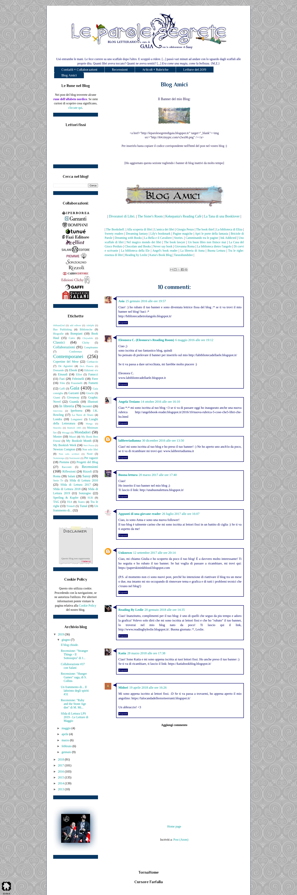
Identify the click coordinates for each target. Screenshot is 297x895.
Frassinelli (77, 383)
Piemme (64, 462)
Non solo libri (90, 449)
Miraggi (66, 432)
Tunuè (83, 506)
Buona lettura (128, 475)
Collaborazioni (64, 347)
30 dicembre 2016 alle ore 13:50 (163, 440)
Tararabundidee (183, 255)
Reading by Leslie (136, 255)
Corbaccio (92, 361)
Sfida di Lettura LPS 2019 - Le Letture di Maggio (74, 717)
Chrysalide (88, 338)
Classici (59, 342)
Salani (71, 476)
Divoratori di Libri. (122, 216)
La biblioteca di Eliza (229, 229)
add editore (75, 325)
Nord (89, 453)
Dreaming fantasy (137, 233)
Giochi (90, 393)
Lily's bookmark (160, 233)
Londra (57, 419)
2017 (61, 765)
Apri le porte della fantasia (211, 233)
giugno (66, 639)
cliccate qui (75, 107)
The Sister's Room (150, 216)
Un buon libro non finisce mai (207, 242)
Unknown (125, 553)
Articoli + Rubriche (155, 70)
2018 (61, 759)
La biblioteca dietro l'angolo (214, 246)
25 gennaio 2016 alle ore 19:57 (146, 301)
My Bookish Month (79, 440)
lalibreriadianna (129, 440)
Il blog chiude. (70, 644)
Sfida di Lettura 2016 (84, 480)
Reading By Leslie (130, 610)
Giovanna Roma (185, 246)
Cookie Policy (87, 605)
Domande (58, 370)
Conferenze (75, 351)
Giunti (56, 397)
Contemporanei (68, 356)
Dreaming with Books (128, 237)
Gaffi (62, 388)
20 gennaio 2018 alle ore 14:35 (164, 610)
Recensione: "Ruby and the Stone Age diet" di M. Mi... (73, 704)
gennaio (67, 752)
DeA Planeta (86, 366)
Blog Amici (69, 75)
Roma (56, 476)
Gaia (74, 388)
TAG (56, 501)
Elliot (79, 374)
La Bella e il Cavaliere (158, 237)
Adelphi (90, 325)
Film (62, 383)
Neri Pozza (88, 445)
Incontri (87, 406)
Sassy (86, 476)
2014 (61, 783)
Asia (121, 301)
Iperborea (76, 410)
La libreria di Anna (192, 250)
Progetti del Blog (87, 462)
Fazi (62, 378)
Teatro (81, 501)
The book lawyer (174, 242)
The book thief (205, 229)
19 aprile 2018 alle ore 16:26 (148, 687)
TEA (69, 501)
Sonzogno (85, 493)
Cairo (72, 338)
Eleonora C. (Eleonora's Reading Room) (146, 340)
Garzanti (73, 393)
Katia (122, 653)
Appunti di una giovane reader (139, 514)
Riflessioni (68, 471)
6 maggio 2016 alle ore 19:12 (194, 340)
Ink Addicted (228, 237)
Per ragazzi (91, 458)
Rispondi (123, 323)
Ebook (73, 370)
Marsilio (57, 428)
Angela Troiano (129, 401)
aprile (65, 734)
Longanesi (76, 419)
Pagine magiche (183, 233)
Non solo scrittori (69, 454)
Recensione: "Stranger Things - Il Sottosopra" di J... (74, 654)
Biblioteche (86, 329)
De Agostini (65, 366)
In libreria (66, 406)
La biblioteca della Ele (135, 250)
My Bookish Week (64, 445)
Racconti (66, 466)
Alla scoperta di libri (139, 229)
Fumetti (93, 383)
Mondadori (82, 432)
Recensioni (120, 70)
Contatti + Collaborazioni (79, 70)
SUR (90, 497)
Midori (123, 687)
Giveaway (73, 397)
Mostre (57, 436)
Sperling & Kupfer (66, 497)
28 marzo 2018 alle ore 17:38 (146, 653)
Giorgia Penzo (185, 229)
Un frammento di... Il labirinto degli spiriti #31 (75, 690)
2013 (61, 789)
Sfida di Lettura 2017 (75, 484)
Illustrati (93, 401)
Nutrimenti (74, 458)
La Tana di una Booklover (222, 216)
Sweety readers (114, 233)
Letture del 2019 (194, 70)
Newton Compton (64, 449)
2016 (61, 771)
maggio (66, 728)
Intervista (57, 411)
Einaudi (62, 374)
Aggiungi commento (174, 725)
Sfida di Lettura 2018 (66, 489)
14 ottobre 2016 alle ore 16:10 (160, 401)
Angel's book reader (164, 250)
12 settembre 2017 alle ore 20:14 (154, 553)
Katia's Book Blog (160, 255)
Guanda (74, 401)
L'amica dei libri (164, 229)
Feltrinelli (78, 378)
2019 (61, 634)
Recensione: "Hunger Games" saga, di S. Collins (74, 677)
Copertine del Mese (66, 361)
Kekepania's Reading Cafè (183, 216)
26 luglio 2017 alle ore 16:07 (181, 514)
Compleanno (91, 347)
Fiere (95, 378)
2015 (61, 777)
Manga (89, 423)
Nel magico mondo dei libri (143, 242)
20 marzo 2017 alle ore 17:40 (158, 475)
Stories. (178, 237)
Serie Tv (58, 480)
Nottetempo (59, 458)
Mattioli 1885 (74, 428)
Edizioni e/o (91, 370)
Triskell (70, 506)
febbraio (67, 746)
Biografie (58, 333)
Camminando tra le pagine (202, 237)
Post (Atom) (180, 839)
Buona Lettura (216, 250)
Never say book (162, 246)
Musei (72, 436)
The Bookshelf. (115, 229)
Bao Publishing (62, 329)
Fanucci (93, 374)
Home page (174, 826)
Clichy (85, 342)
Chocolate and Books (138, 246)
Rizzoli (87, 471)
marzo (66, 740)
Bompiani (76, 333)
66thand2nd (59, 325)
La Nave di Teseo (82, 414)
